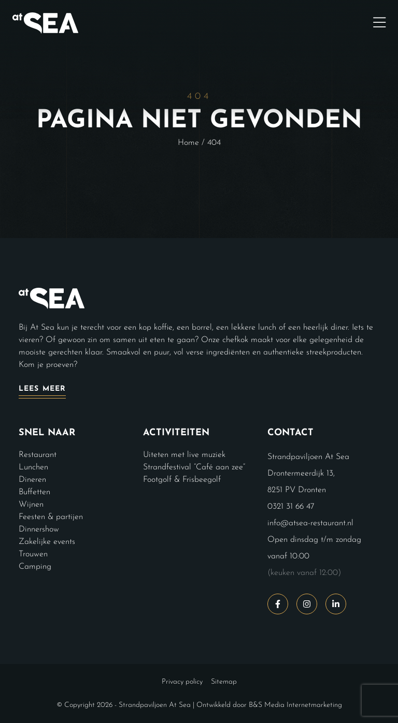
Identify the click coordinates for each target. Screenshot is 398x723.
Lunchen (33, 467)
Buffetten (34, 492)
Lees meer (42, 389)
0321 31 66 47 (291, 507)
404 (214, 143)
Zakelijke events (47, 542)
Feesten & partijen (51, 517)
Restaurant (37, 455)
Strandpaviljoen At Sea (155, 705)
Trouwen (33, 554)
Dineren (32, 480)
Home (188, 143)
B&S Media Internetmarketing (295, 705)
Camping (35, 567)
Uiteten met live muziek (184, 455)
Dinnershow (39, 529)
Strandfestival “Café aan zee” (194, 467)
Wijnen (31, 504)
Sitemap (224, 682)
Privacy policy (182, 682)
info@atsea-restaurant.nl (310, 523)
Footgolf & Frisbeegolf (182, 480)
